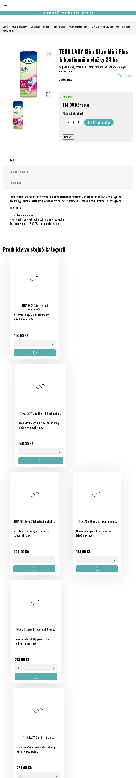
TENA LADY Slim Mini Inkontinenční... (74, 415)
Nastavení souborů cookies (98, 753)
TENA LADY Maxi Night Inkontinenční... (74, 307)
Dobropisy (98, 726)
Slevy (50, 709)
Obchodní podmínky (76, 711)
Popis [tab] (13, 160)
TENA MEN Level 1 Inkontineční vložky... (26, 523)
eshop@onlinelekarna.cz (16, 741)
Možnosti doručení (73, 113)
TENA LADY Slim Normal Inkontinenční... (26, 307)
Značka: (62, 79)
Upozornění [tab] (16, 183)
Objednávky (99, 719)
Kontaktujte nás (79, 745)
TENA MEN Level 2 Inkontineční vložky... (26, 415)
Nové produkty (55, 715)
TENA (69, 79)
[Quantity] (26, 343)
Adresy (97, 732)
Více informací (125, 75)
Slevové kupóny (97, 740)
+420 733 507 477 (13, 735)
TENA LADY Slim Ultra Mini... (74, 521)
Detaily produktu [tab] (19, 171)
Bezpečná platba (79, 719)
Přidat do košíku (99, 122)
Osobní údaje (97, 711)
